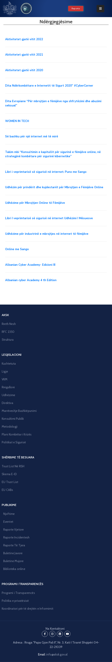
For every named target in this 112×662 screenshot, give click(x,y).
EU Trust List (10, 482)
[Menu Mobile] (100, 8)
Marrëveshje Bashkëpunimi (19, 411)
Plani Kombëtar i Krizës (17, 434)
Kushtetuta (9, 363)
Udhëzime (8, 395)
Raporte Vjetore (13, 529)
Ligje (5, 371)
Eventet (8, 521)
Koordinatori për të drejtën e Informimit (27, 608)
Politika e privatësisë (15, 600)
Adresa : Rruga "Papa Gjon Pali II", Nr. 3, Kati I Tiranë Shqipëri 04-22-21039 (56, 645)
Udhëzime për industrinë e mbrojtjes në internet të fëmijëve (46, 234)
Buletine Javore (13, 553)
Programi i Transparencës (18, 593)
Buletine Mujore (13, 561)
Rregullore (8, 387)
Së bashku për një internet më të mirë (31, 136)
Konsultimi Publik (13, 418)
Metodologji (9, 426)
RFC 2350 (8, 331)
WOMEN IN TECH (17, 121)
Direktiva (7, 403)
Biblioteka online (14, 569)
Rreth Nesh (9, 324)
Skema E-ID (9, 474)
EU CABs (7, 490)
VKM (5, 379)
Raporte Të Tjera (14, 545)
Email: (52, 654)
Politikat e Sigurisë (14, 442)
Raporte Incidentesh (16, 537)
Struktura (8, 339)
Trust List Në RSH (13, 466)
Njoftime (9, 514)
